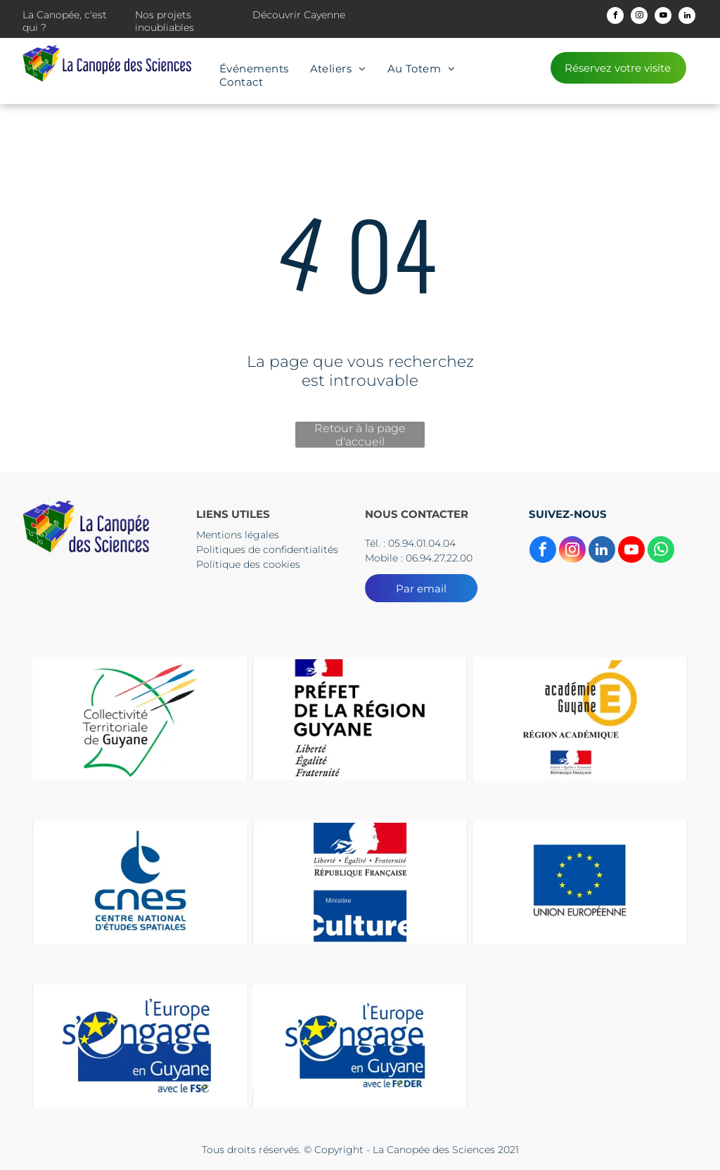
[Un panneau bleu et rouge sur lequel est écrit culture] (360, 882)
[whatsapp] (661, 551)
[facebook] (615, 17)
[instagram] (639, 17)
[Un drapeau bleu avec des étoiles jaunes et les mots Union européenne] (580, 882)
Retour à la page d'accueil (360, 435)
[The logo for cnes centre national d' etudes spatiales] (140, 882)
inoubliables (164, 27)
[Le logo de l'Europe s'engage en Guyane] (140, 1046)
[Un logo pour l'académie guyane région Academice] (580, 718)
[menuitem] (254, 68)
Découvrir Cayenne (298, 14)
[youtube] (663, 17)
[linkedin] (687, 17)
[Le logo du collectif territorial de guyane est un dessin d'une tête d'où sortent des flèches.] (140, 718)
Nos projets (163, 14)
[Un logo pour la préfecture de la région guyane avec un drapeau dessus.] (360, 718)
